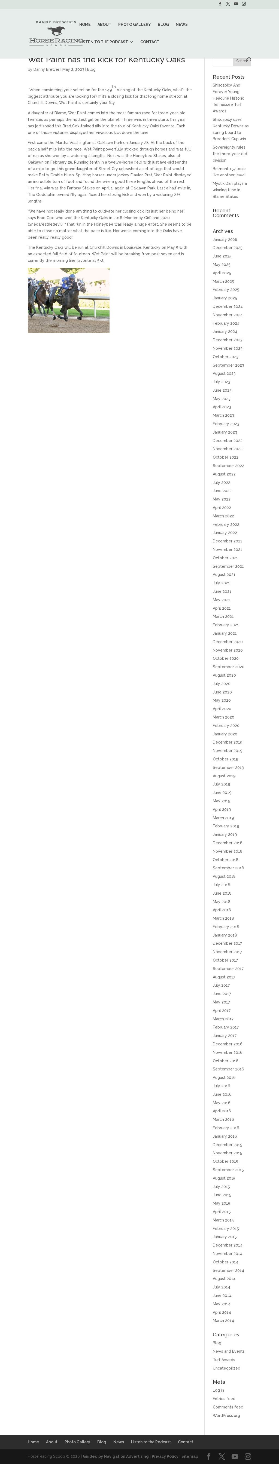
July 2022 (221, 482)
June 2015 (222, 1195)
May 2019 (222, 801)
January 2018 (225, 935)
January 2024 (225, 331)
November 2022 (227, 449)
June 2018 (222, 893)
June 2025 (222, 256)
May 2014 (222, 1304)
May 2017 (221, 1002)
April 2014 (222, 1312)
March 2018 (223, 918)
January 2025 (225, 298)
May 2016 (222, 1103)
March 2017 (223, 1019)
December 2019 (227, 742)
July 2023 (221, 382)
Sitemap (189, 1456)
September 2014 (228, 1270)
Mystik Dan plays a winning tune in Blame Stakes (230, 190)
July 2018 (221, 885)
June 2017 (222, 994)
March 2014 (223, 1320)
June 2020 (222, 692)
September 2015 (228, 1170)
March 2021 (223, 616)
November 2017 (227, 952)
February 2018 (226, 927)
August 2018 (224, 876)
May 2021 (221, 600)
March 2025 (223, 281)
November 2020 (228, 650)
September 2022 (228, 466)
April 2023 (222, 407)
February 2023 (226, 424)
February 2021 (226, 625)
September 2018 (228, 868)
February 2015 (226, 1228)
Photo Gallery (134, 25)
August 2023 (224, 373)
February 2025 (226, 289)
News (182, 25)
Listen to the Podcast (103, 42)
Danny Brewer (46, 69)
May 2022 (222, 499)
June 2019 (222, 792)
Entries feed (224, 1399)
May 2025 (222, 264)
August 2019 (224, 776)
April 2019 (222, 809)
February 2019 (226, 826)
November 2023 (227, 348)
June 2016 (222, 1094)
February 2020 (226, 725)
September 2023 (228, 365)
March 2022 (223, 516)
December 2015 (227, 1145)
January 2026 (225, 239)
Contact (149, 42)
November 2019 (227, 750)
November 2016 (227, 1052)
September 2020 (228, 667)
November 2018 (227, 851)
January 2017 (224, 1035)
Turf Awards (224, 1360)
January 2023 (225, 432)
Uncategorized (226, 1368)
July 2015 (221, 1186)
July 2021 (221, 583)
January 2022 (225, 532)
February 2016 (226, 1128)
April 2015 (222, 1212)
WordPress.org (226, 1415)
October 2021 (225, 558)
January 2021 (225, 633)
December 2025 (227, 247)
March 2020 (223, 717)
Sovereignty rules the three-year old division (230, 153)
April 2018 (222, 910)
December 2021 (227, 541)
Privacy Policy (165, 1456)
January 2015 (225, 1237)
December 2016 (227, 1044)
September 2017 (228, 968)
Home (85, 25)
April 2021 (222, 608)
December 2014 (227, 1245)
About (104, 25)
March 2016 (223, 1119)
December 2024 (228, 306)
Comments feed (228, 1407)
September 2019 (228, 767)
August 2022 (224, 474)
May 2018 (222, 902)
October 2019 (225, 759)
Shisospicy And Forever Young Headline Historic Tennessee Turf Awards (228, 98)
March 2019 (223, 818)
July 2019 (221, 784)
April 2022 (222, 507)
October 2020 (226, 658)
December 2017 (227, 943)
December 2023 (227, 340)
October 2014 (225, 1262)
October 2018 (225, 860)
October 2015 (225, 1161)
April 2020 (222, 709)
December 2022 (227, 440)
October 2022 (225, 457)
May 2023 (222, 399)
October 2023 (225, 357)
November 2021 (227, 549)
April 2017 (222, 1010)
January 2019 (225, 834)
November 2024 (228, 315)
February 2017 (226, 1027)
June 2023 (222, 390)
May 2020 (222, 700)
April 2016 (222, 1111)
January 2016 (225, 1136)
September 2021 (228, 566)
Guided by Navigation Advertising (116, 1456)
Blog (163, 25)
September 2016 (228, 1069)
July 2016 (221, 1086)
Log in (218, 1390)
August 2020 (224, 675)
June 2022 (222, 491)
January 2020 (225, 734)
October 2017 (225, 960)
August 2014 (224, 1278)
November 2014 (227, 1253)
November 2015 (227, 1153)
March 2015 (223, 1220)
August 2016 (224, 1077)
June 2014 (222, 1295)
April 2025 (222, 273)
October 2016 (225, 1061)
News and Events (229, 1351)
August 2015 (224, 1178)
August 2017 (224, 977)
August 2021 (224, 574)
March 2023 (223, 415)
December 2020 (228, 642)
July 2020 (222, 684)
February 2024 (226, 323)
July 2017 (221, 985)
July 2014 (221, 1287)
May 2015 (221, 1203)
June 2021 (222, 591)
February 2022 (226, 524)
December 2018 (227, 843)
